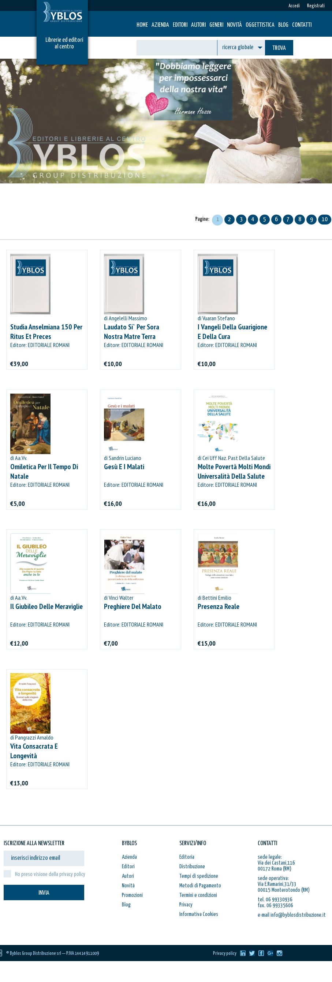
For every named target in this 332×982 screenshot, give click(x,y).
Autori (198, 25)
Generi (216, 25)
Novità (234, 25)
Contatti (302, 25)
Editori (180, 25)
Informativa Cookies (198, 914)
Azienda (160, 25)
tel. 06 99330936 (275, 899)
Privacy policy (224, 953)
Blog (283, 25)
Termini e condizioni (198, 895)
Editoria (186, 857)
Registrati (316, 6)
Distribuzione (192, 866)
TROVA (279, 48)
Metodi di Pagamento (200, 885)
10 (325, 219)
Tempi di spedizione (198, 876)
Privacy (186, 905)
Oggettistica (260, 25)
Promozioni (132, 895)
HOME (142, 25)
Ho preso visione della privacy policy (50, 874)
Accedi (294, 6)
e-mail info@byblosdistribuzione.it (292, 915)
